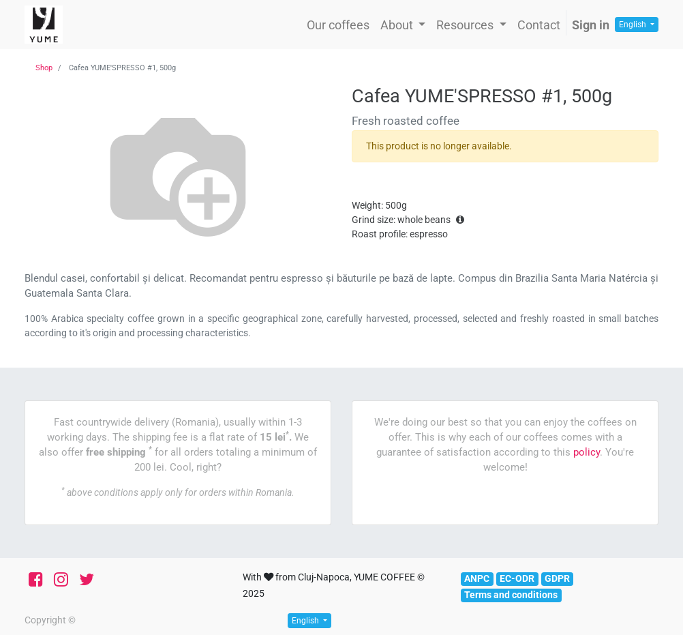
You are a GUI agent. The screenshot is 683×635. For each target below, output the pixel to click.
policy (586, 452)
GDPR (557, 578)
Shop (43, 67)
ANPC (476, 578)
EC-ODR (517, 578)
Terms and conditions (511, 594)
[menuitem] (338, 25)
